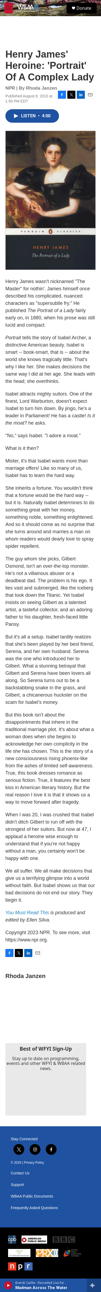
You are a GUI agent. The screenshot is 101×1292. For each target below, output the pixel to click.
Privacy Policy (34, 1162)
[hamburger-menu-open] (8, 8)
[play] (8, 1285)
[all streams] (94, 1285)
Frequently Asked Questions (34, 1208)
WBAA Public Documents (32, 1196)
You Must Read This (27, 912)
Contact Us (20, 1173)
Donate (83, 8)
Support (17, 1185)
